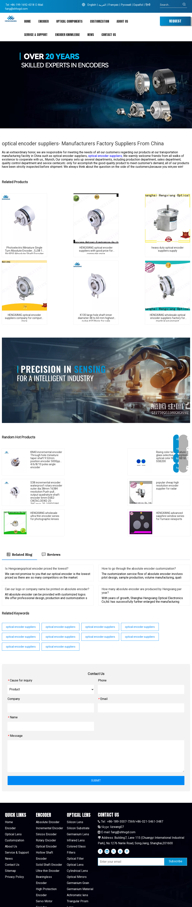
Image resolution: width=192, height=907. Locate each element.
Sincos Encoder (46, 804)
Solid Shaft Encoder (49, 834)
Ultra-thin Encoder (47, 840)
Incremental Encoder (49, 798)
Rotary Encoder (46, 810)
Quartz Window (77, 889)
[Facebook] (100, 821)
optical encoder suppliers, (105, 156)
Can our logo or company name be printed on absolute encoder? (47, 558)
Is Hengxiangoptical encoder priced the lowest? (36, 538)
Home (9, 791)
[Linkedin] (106, 821)
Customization (14, 810)
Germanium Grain (78, 852)
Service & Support (17, 822)
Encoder (10, 798)
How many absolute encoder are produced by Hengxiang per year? (142, 560)
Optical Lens (13, 804)
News (9, 828)
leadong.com (160, 901)
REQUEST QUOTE (175, 22)
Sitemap (10, 840)
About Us (11, 816)
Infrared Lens (76, 810)
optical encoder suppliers (21, 596)
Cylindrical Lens (77, 840)
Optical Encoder (46, 816)
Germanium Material (80, 858)
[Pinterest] (126, 821)
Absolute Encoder (47, 791)
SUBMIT (96, 750)
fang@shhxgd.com (16, 8)
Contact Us (12, 834)
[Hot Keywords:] (184, 5)
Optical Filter (75, 828)
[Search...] (170, 5)
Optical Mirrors (77, 846)
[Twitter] (113, 821)
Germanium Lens (78, 804)
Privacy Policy (14, 846)
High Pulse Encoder (49, 883)
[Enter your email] (130, 831)
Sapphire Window (78, 883)
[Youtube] (120, 821)
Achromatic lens (77, 864)
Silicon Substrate (78, 798)
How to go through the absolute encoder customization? (139, 538)
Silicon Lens (75, 791)
